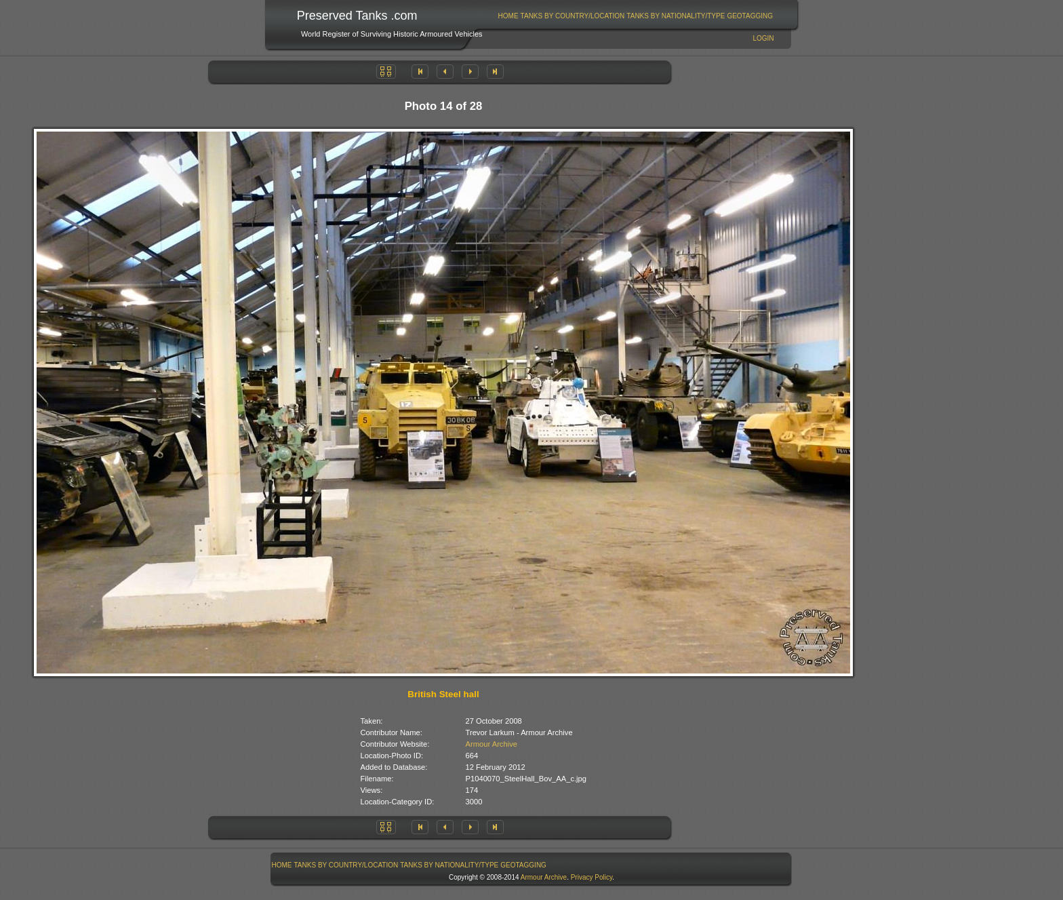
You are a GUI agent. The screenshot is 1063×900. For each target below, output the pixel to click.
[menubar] (635, 16)
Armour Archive (491, 744)
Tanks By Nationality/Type (675, 16)
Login (763, 38)
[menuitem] (508, 16)
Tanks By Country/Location (573, 16)
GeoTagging (750, 16)
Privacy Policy (592, 877)
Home (508, 16)
